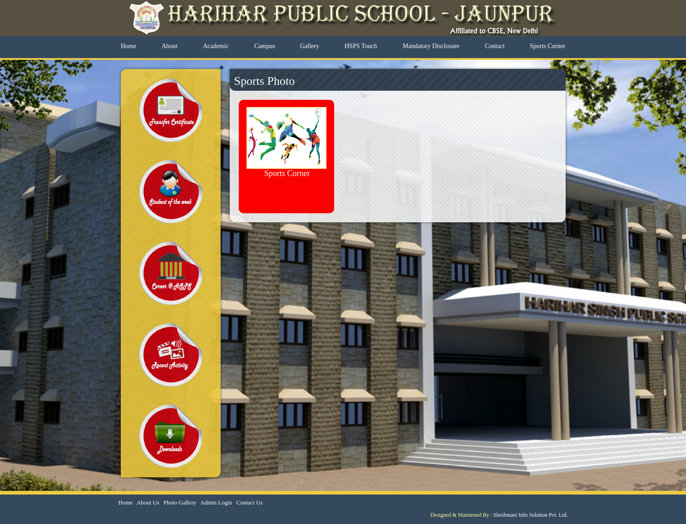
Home (128, 46)
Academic (216, 46)
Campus (264, 46)
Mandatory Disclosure (431, 46)
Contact (495, 46)
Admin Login (216, 502)
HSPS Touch (361, 46)
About (170, 46)
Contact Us (249, 502)
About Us (148, 502)
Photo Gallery (180, 502)
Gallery (309, 46)
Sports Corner (547, 46)
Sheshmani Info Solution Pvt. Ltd (529, 515)
